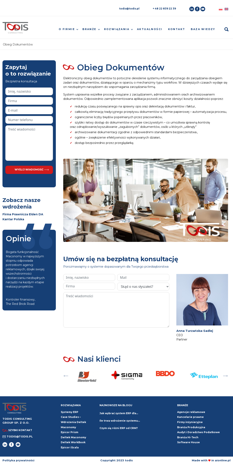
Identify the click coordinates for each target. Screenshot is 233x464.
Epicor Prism (69, 432)
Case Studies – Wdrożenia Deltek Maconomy (73, 422)
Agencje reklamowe (191, 412)
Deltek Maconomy (73, 437)
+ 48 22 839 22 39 (164, 8)
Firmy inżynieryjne (190, 422)
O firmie (67, 29)
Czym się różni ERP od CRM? (119, 428)
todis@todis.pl (129, 8)
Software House (188, 442)
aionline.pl (223, 460)
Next (225, 375)
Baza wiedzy (203, 29)
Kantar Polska (13, 219)
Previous (66, 375)
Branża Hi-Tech (187, 437)
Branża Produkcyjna (191, 427)
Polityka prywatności (18, 460)
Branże (89, 29)
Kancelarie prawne (190, 417)
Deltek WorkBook (73, 442)
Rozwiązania (116, 29)
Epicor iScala (70, 447)
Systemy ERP (69, 412)
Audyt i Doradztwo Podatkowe (198, 432)
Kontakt (176, 29)
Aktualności (149, 29)
